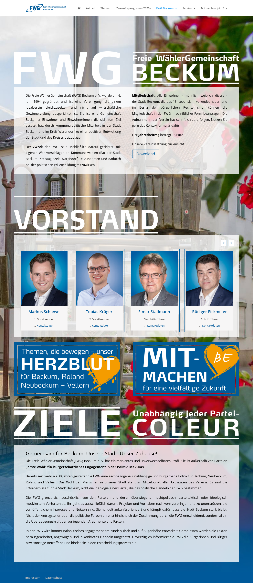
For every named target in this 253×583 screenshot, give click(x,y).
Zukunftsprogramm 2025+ (133, 8)
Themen (105, 8)
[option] (44, 290)
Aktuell (90, 8)
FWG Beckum (165, 8)
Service (187, 8)
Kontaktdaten (45, 325)
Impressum (32, 577)
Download (145, 153)
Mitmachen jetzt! (212, 8)
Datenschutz (53, 577)
